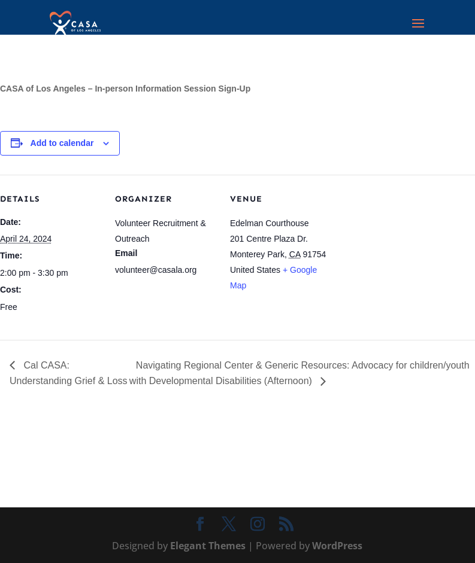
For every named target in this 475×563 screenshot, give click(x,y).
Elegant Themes (208, 545)
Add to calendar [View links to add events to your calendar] (62, 143)
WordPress (337, 545)
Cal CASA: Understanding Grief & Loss (69, 373)
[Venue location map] (408, 257)
